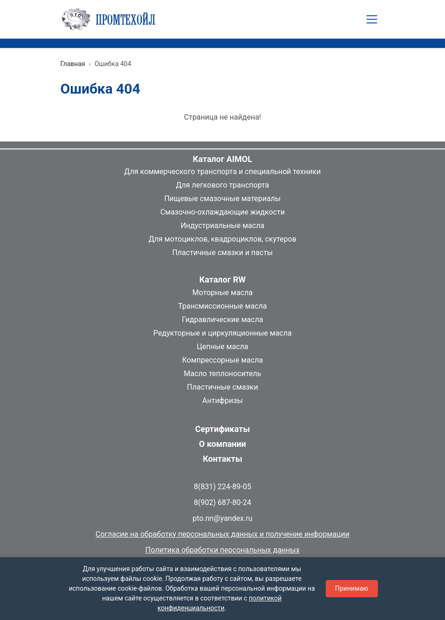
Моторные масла (222, 292)
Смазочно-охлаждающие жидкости (222, 212)
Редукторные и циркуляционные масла (222, 333)
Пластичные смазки (222, 387)
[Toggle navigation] (371, 19)
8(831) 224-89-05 (222, 486)
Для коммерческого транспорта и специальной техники (222, 171)
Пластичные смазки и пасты (222, 252)
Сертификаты (222, 429)
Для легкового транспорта (222, 185)
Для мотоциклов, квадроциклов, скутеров (222, 239)
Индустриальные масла (223, 225)
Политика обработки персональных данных (222, 550)
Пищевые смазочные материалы (222, 198)
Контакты (222, 459)
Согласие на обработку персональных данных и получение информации (222, 534)
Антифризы (222, 400)
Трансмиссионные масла (222, 306)
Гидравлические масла (222, 319)
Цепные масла (222, 346)
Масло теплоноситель (222, 373)
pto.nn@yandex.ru (222, 518)
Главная (73, 63)
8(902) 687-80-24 (222, 502)
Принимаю (352, 588)
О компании (222, 444)
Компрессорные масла (222, 360)
